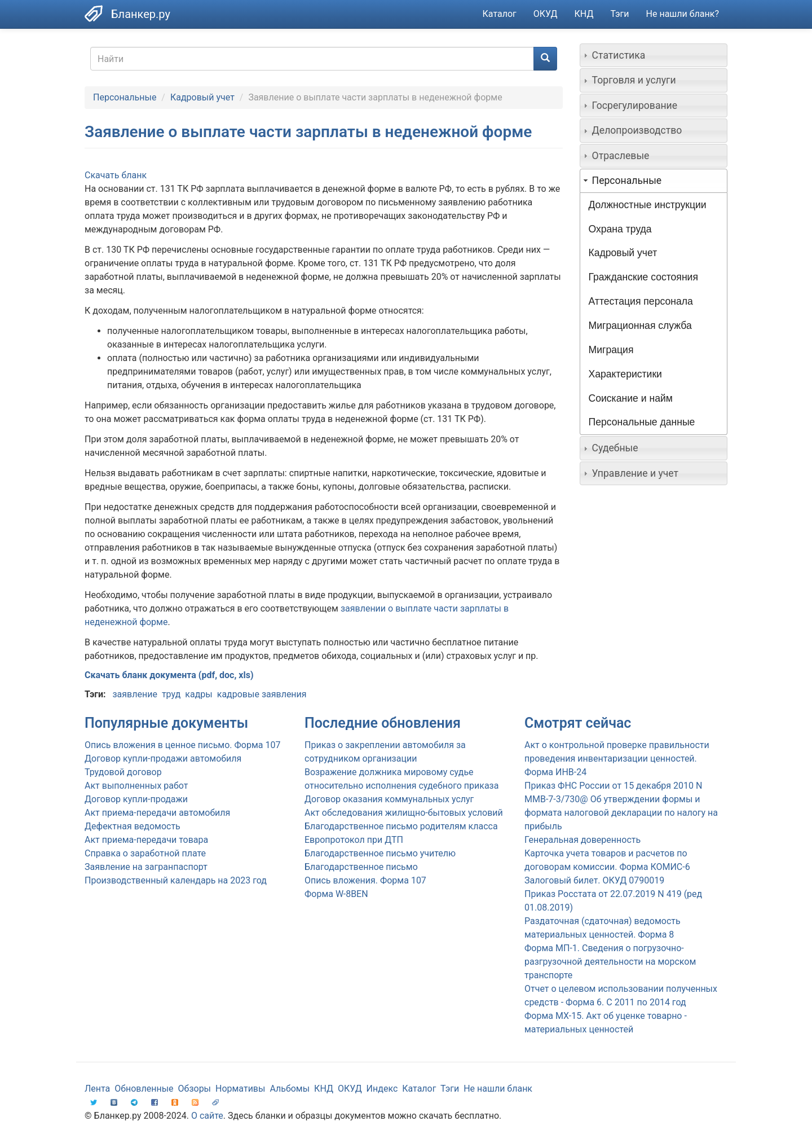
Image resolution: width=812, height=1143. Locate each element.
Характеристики (625, 374)
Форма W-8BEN (336, 894)
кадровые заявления (262, 694)
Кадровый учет (202, 97)
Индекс (382, 1088)
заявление (134, 694)
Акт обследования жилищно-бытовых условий (403, 812)
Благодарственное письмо (361, 866)
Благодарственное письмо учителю (380, 853)
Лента (97, 1088)
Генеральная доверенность (582, 839)
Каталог (500, 13)
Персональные (124, 97)
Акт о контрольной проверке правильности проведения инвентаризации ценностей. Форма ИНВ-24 (616, 758)
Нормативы (240, 1088)
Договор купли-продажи (136, 799)
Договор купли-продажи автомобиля (163, 758)
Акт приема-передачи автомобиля (157, 812)
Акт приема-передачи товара (146, 839)
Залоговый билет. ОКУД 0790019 (594, 880)
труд (171, 694)
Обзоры (194, 1088)
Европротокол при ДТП (353, 839)
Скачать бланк (116, 175)
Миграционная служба (640, 325)
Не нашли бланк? (682, 13)
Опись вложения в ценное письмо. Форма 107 (182, 745)
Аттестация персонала (641, 301)
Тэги (619, 13)
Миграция (611, 349)
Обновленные (143, 1088)
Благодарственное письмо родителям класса (401, 826)
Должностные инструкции (648, 204)
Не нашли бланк (498, 1088)
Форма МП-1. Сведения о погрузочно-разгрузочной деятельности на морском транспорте (610, 962)
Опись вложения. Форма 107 (365, 880)
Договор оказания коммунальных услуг (389, 799)
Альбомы (290, 1088)
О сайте (207, 1115)
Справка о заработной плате (145, 853)
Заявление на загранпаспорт (146, 866)
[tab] (654, 55)
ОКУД (545, 13)
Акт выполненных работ (136, 785)
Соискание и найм (631, 398)
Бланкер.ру (140, 14)
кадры (198, 694)
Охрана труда (620, 229)
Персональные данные (642, 422)
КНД (584, 13)
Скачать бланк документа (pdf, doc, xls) (169, 675)
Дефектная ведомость (132, 826)
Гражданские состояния (643, 277)
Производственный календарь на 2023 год (176, 880)
